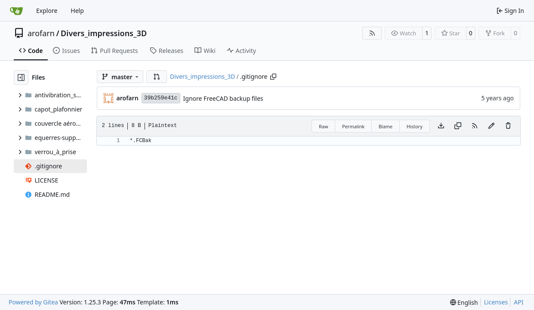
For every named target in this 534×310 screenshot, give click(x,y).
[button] (156, 76)
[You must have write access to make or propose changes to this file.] (508, 126)
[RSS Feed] (372, 33)
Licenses (496, 302)
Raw (323, 126)
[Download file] (441, 126)
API (518, 302)
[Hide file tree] (21, 77)
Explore (46, 10)
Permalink (353, 126)
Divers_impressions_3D (104, 33)
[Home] (16, 11)
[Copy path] (273, 77)
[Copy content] (458, 126)
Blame (386, 126)
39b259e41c (161, 98)
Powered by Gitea (33, 302)
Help (77, 10)
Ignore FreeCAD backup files (223, 98)
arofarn (41, 33)
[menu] (464, 302)
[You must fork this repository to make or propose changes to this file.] (491, 126)
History (415, 126)
